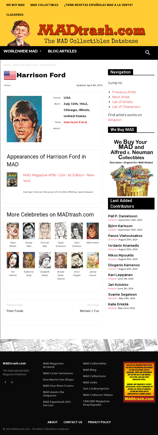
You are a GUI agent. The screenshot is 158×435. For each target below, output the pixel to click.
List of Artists (122, 102)
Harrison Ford (75, 122)
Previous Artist (124, 92)
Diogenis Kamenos (124, 265)
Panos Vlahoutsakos (125, 236)
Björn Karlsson (120, 226)
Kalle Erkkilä (118, 304)
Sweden (112, 298)
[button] (148, 53)
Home (7, 65)
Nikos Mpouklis (121, 255)
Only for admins (18, 332)
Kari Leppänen (120, 275)
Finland (112, 278)
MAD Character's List (25, 65)
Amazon (114, 120)
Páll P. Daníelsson (122, 216)
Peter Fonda (15, 311)
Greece (112, 239)
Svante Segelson (122, 294)
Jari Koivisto (118, 285)
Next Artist (121, 97)
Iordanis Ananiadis (123, 245)
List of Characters (126, 107)
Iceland (112, 219)
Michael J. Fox (89, 311)
